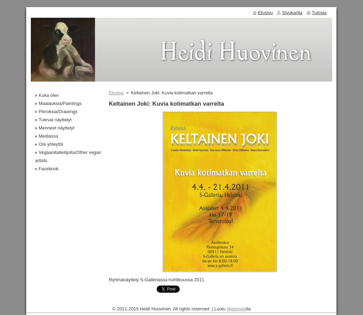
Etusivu (116, 92)
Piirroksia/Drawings (58, 111)
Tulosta (319, 12)
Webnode (236, 310)
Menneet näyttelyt (56, 128)
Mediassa (48, 136)
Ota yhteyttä (51, 144)
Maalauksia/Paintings (60, 103)
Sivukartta (292, 12)
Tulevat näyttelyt (55, 119)
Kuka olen (49, 95)
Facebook (48, 168)
